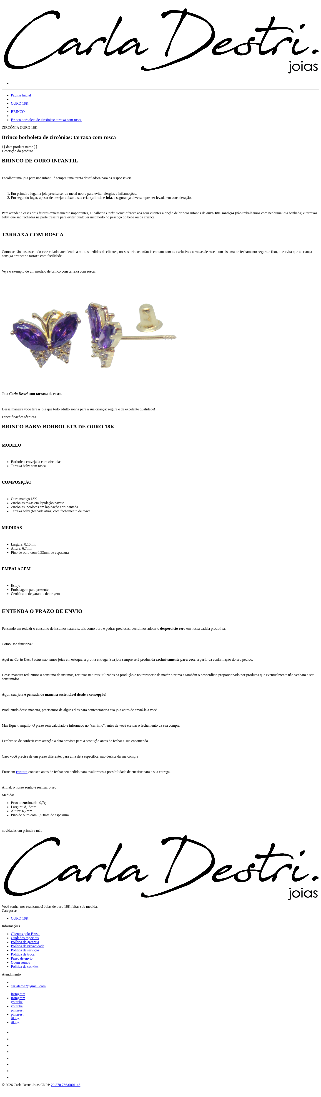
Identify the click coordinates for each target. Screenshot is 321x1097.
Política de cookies (24, 966)
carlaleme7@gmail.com (28, 986)
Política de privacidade (27, 946)
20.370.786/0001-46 (65, 1085)
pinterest (17, 1010)
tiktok (15, 1018)
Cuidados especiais (25, 938)
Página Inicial (21, 95)
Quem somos (20, 962)
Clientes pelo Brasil (25, 934)
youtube (17, 1002)
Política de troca (23, 954)
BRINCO (18, 112)
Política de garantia (25, 942)
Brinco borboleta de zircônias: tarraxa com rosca (46, 120)
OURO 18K (19, 103)
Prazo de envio (22, 958)
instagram (18, 994)
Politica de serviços (25, 950)
